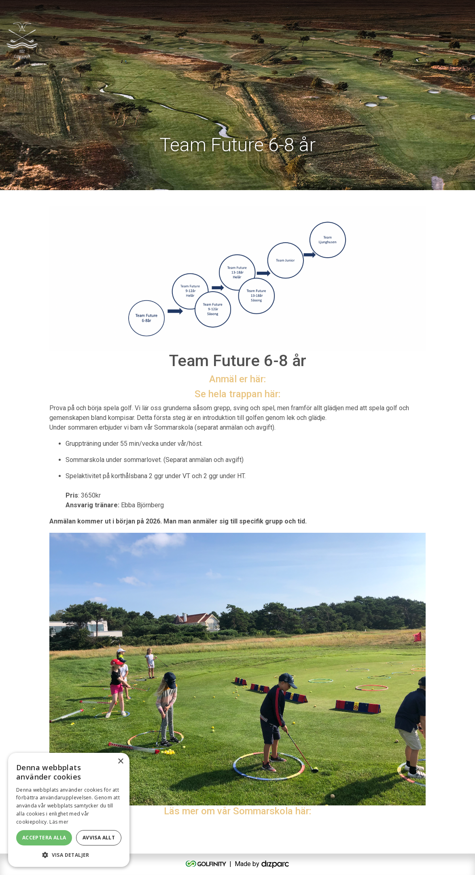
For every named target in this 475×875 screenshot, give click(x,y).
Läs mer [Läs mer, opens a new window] (58, 821)
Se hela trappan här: (237, 394)
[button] (68, 855)
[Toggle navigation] (445, 36)
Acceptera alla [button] (44, 837)
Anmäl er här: (237, 379)
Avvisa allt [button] (99, 837)
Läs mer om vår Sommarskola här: (237, 811)
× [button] (120, 761)
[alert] (68, 810)
